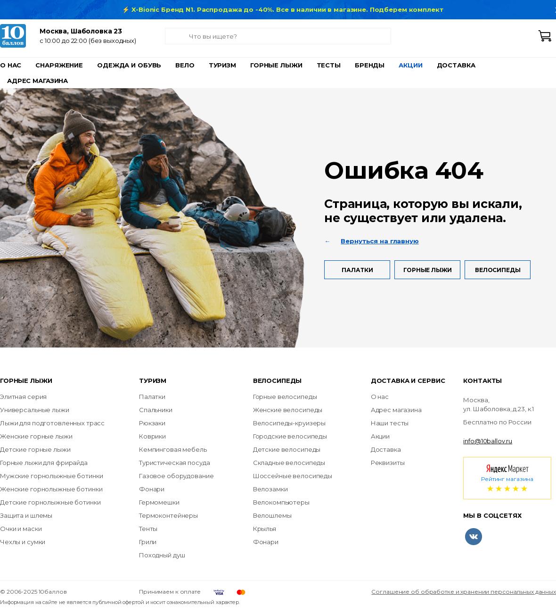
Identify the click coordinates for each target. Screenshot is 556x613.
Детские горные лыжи (35, 449)
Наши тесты (390, 423)
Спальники (155, 410)
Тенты (148, 528)
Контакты (482, 380)
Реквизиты (388, 462)
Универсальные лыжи (34, 410)
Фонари (151, 489)
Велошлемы (272, 515)
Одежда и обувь (129, 65)
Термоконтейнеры (168, 515)
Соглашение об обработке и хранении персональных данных (463, 591)
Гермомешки (159, 502)
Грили (147, 542)
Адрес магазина (37, 80)
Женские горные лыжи (36, 436)
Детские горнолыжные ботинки (50, 502)
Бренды (369, 65)
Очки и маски (20, 528)
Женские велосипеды (288, 410)
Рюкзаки (152, 423)
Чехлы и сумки (22, 542)
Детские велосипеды (287, 449)
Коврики (152, 436)
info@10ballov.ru (487, 441)
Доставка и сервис (408, 380)
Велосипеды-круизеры (289, 423)
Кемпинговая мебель (173, 449)
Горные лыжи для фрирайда (44, 462)
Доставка (456, 65)
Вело (184, 65)
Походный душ (162, 555)
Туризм (222, 65)
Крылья (264, 528)
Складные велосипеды (289, 462)
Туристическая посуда (174, 462)
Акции (410, 65)
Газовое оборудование (176, 476)
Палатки (357, 269)
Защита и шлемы (26, 515)
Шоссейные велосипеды (292, 476)
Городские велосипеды (290, 436)
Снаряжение (59, 65)
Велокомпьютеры (281, 502)
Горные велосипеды (285, 396)
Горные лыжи (276, 65)
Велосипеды (498, 269)
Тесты (329, 65)
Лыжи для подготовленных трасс (52, 423)
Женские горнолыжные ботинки (51, 489)
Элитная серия (23, 396)
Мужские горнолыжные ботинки (51, 476)
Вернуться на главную (379, 241)
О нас (10, 65)
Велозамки (270, 489)
